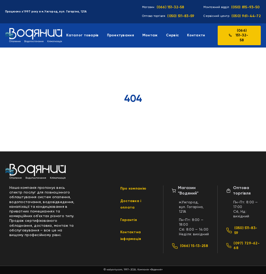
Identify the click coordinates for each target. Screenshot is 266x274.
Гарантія (128, 220)
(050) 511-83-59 (180, 16)
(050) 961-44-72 (246, 16)
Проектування (120, 35)
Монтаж (150, 35)
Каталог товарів (82, 35)
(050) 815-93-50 (245, 7)
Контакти (196, 35)
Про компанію (133, 188)
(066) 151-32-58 (170, 7)
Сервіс (172, 35)
